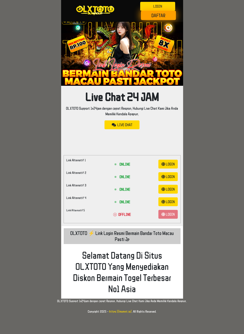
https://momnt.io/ (120, 311)
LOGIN (157, 6)
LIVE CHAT (122, 125)
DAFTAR (158, 15)
